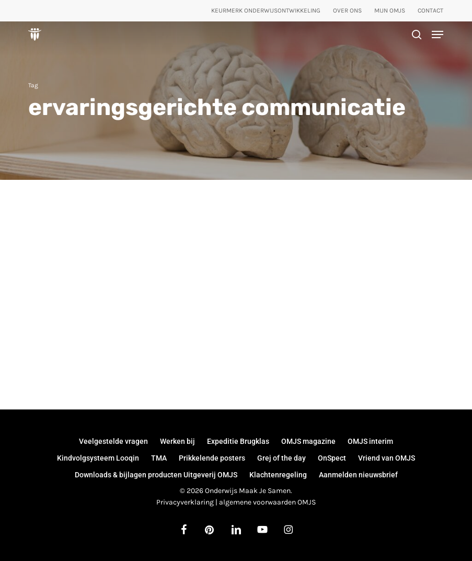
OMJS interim (370, 441)
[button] (437, 34)
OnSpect (332, 458)
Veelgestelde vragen (113, 441)
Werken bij (177, 441)
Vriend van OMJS (386, 458)
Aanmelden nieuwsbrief (358, 475)
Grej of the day (281, 458)
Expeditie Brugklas (238, 441)
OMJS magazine (308, 441)
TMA (159, 458)
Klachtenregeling (278, 475)
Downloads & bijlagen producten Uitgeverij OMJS (156, 475)
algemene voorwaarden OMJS (267, 502)
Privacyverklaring (185, 502)
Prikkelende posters (212, 458)
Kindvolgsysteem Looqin (98, 458)
